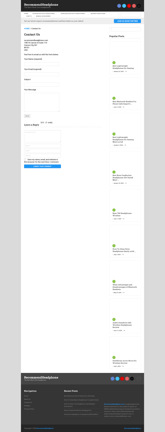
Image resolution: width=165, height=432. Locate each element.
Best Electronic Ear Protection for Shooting (79, 396)
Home (26, 13)
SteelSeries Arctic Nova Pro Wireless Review (124, 362)
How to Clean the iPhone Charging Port (77, 410)
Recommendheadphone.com (114, 404)
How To (29, 16)
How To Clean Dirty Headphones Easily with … (124, 250)
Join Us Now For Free (127, 21)
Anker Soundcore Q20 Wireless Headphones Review (122, 325)
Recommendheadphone (132, 428)
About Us (27, 399)
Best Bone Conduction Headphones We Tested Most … (123, 177)
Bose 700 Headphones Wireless (122, 214)
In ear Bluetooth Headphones (44, 13)
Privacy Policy (29, 409)
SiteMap (27, 406)
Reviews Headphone (98, 13)
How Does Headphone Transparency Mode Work (81, 414)
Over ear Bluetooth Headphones (73, 13)
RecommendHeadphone (41, 4)
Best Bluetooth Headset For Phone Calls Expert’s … (124, 102)
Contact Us (28, 402)
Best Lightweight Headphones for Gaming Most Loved (123, 139)
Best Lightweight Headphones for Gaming (123, 67)
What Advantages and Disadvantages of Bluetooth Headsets (125, 287)
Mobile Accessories (43, 16)
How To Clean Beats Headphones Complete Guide (81, 400)
